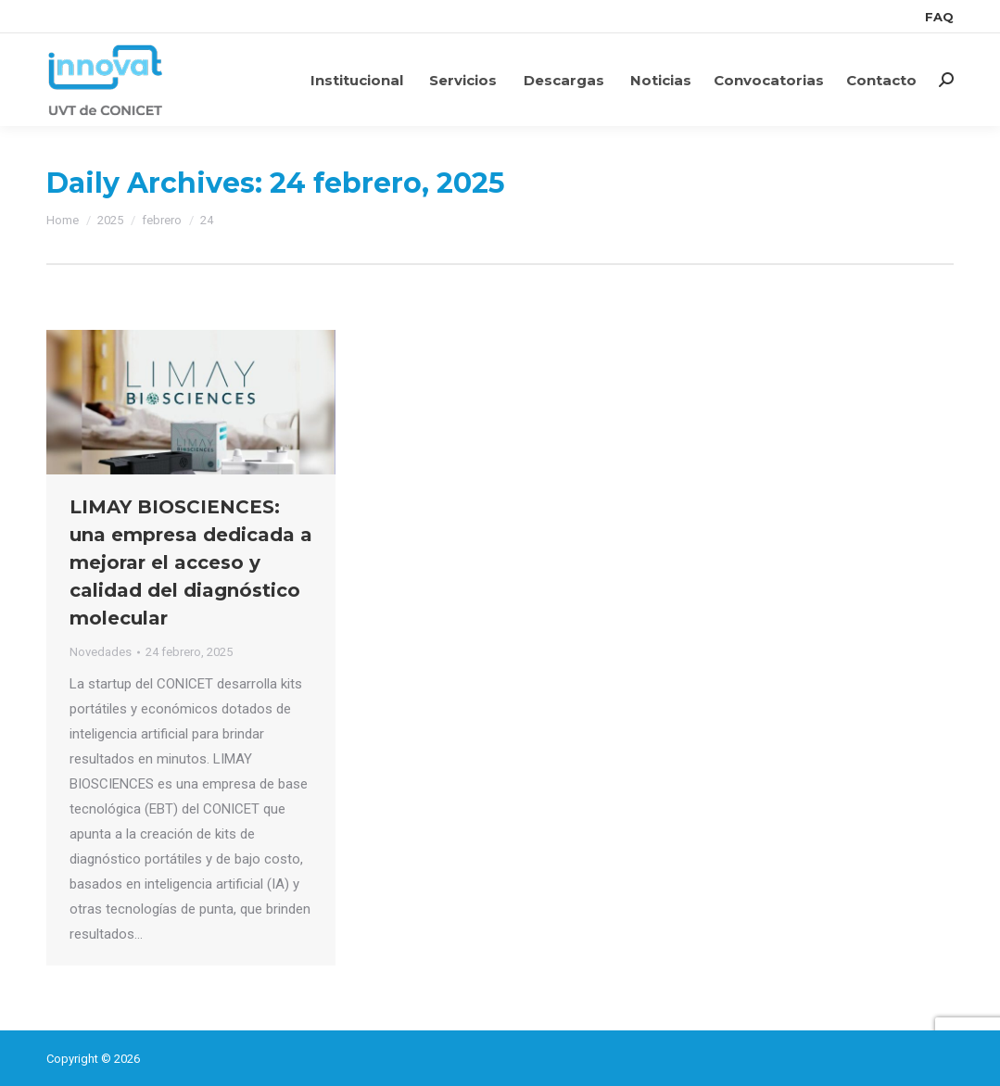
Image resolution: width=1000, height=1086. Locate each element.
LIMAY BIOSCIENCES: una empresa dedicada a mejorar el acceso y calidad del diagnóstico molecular (191, 562)
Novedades (101, 652)
